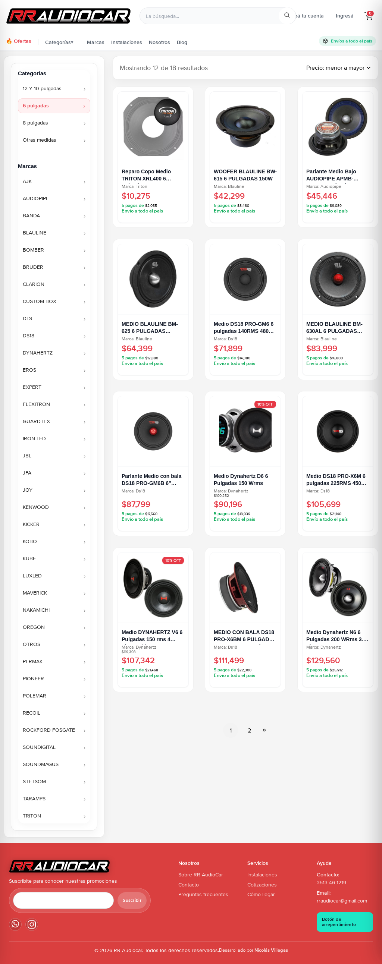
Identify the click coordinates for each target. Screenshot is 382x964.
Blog (182, 42)
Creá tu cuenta (306, 15)
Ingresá (345, 15)
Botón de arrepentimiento (339, 922)
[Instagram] (31, 924)
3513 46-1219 (331, 882)
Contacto (188, 885)
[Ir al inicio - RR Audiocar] (68, 16)
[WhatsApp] (15, 924)
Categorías (59, 42)
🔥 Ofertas (18, 41)
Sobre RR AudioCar (200, 875)
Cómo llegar (261, 894)
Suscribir (132, 900)
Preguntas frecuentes (203, 894)
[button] (368, 16)
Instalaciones (126, 42)
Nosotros (159, 42)
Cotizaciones (262, 885)
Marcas (95, 42)
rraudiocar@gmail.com (342, 901)
